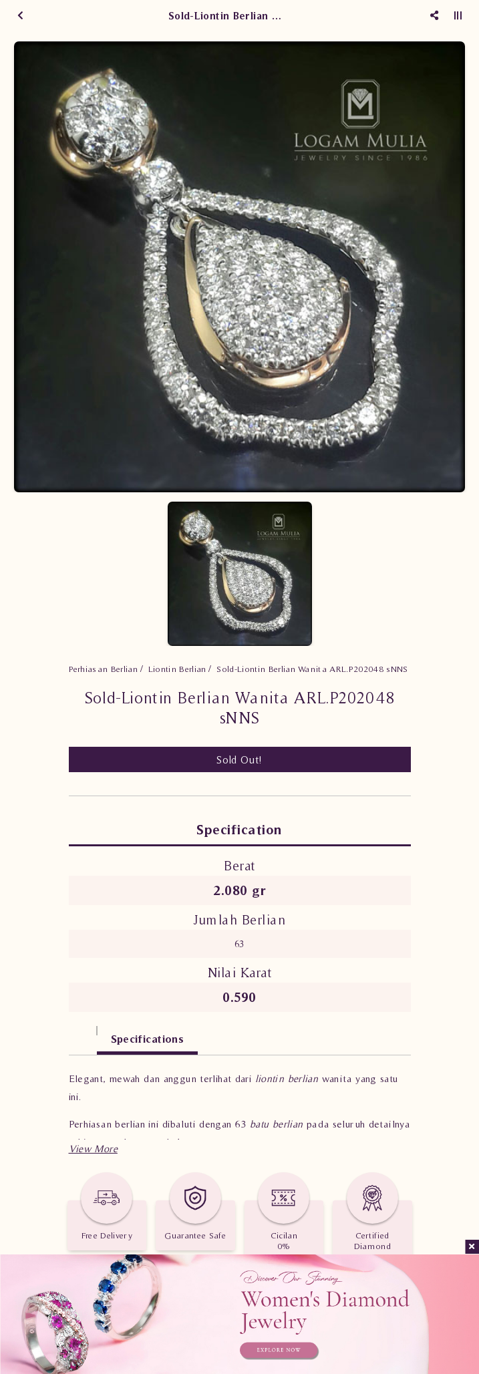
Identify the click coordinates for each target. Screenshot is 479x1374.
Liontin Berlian (177, 669)
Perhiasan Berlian (103, 669)
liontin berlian (287, 1078)
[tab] (83, 1032)
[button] (93, 1148)
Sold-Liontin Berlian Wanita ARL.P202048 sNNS (312, 669)
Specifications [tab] (147, 1039)
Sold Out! (239, 759)
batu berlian (276, 1124)
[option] (239, 266)
